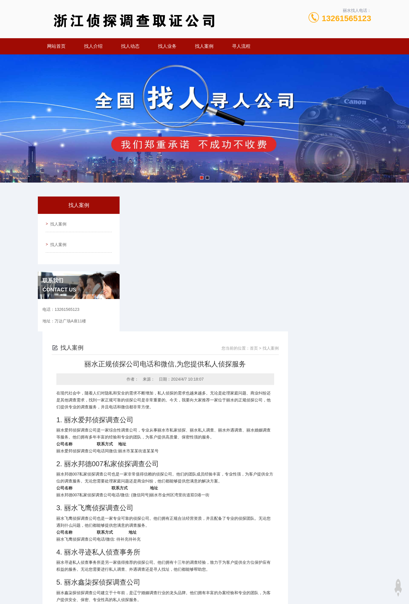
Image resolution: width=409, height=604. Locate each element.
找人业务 (167, 46)
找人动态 (130, 46)
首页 (337, 213)
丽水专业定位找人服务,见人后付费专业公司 (190, 519)
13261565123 (346, 18)
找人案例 (204, 46)
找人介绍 (93, 46)
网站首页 (56, 46)
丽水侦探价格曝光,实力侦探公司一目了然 (188, 509)
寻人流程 (241, 46)
